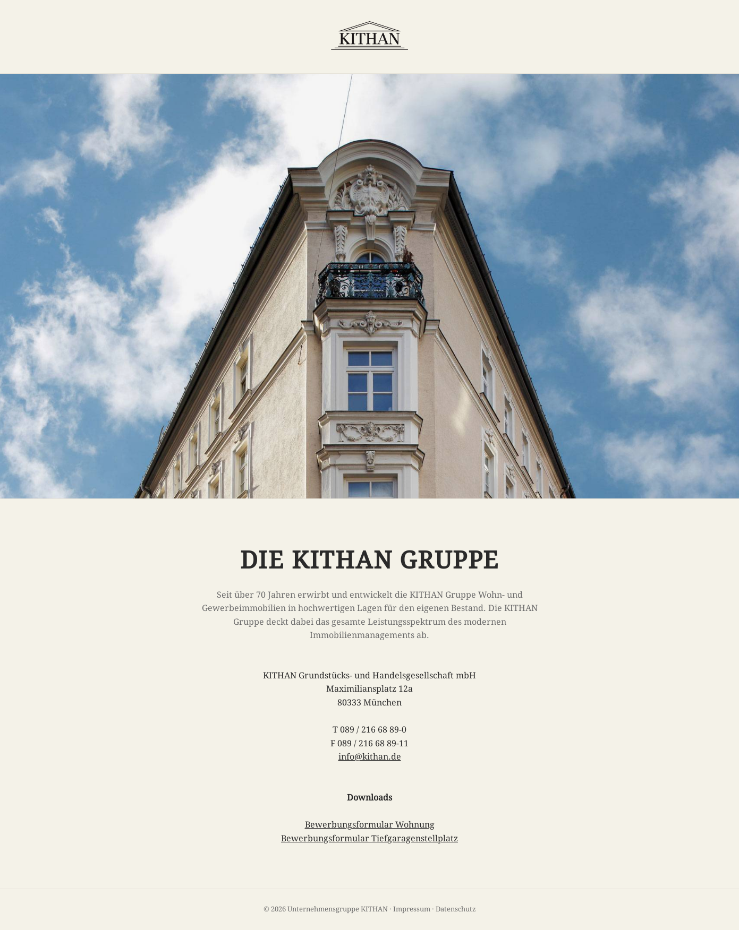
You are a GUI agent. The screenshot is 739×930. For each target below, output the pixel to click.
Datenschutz (456, 909)
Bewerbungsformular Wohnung (370, 825)
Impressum (411, 909)
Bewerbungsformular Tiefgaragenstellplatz (369, 838)
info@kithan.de (369, 757)
